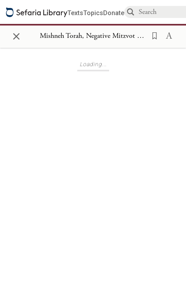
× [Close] (16, 35)
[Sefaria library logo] (36, 12)
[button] (152, 35)
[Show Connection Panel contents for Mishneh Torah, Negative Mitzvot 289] (93, 36)
